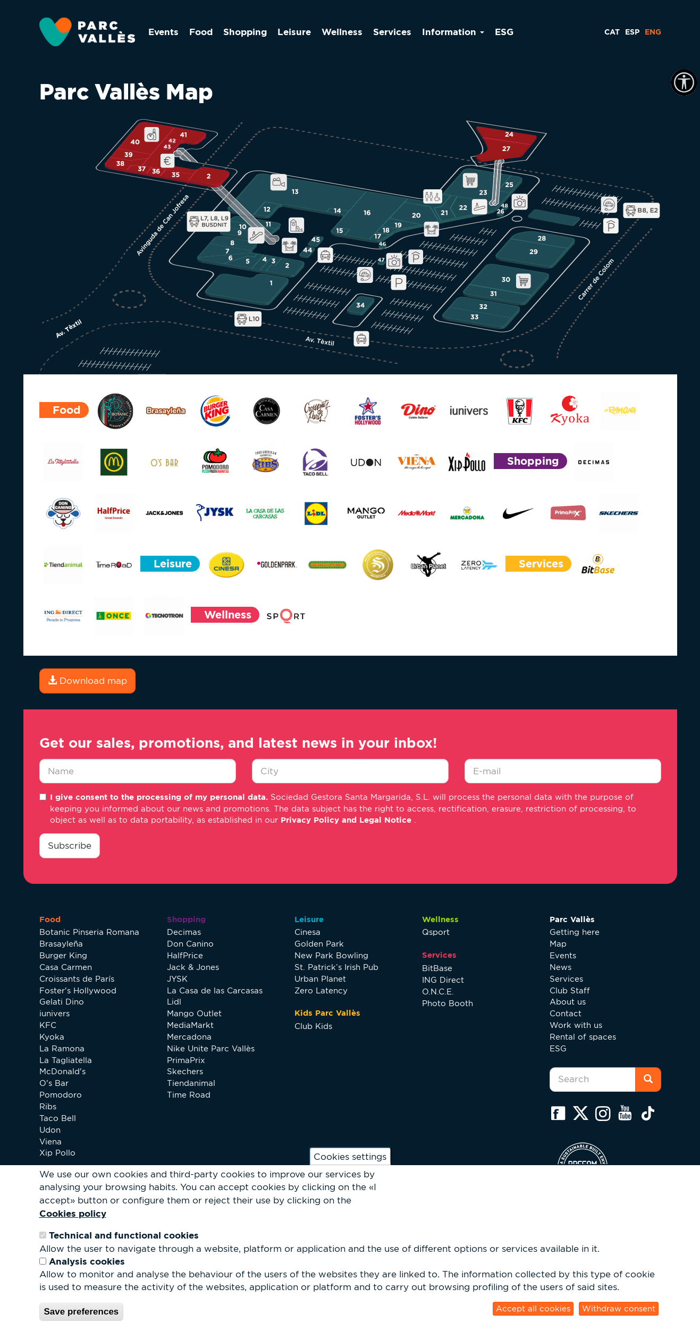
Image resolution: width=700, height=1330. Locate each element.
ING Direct (443, 979)
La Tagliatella (65, 1060)
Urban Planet (320, 978)
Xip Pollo (57, 1152)
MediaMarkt (190, 1025)
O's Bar (54, 1083)
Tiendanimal (191, 1083)
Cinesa (307, 931)
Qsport (436, 931)
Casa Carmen (65, 967)
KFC (47, 1025)
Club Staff (570, 990)
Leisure (294, 32)
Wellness (342, 32)
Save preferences (81, 1312)
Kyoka (51, 1036)
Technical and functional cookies (124, 1235)
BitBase (437, 968)
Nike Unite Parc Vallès (211, 1048)
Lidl (174, 1001)
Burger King (63, 955)
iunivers (54, 1013)
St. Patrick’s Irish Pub (336, 967)
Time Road (188, 1094)
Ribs (47, 1106)
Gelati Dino (61, 1001)
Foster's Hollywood (77, 990)
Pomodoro (60, 1094)
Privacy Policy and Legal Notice (347, 819)
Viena (50, 1141)
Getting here (575, 931)
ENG (653, 32)
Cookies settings (350, 1156)
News (560, 967)
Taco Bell (57, 1118)
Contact (565, 1013)
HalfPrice (185, 955)
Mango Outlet (194, 1013)
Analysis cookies (87, 1261)
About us (568, 1001)
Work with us (576, 1025)
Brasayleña (61, 943)
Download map (87, 680)
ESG (504, 32)
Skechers (185, 1071)
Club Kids (313, 1026)
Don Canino (190, 943)
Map (558, 943)
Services (392, 32)
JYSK (177, 978)
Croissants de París (76, 978)
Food (201, 32)
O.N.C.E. (438, 991)
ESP (632, 32)
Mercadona (189, 1036)
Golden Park (319, 943)
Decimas (184, 931)
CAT (612, 32)
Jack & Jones (193, 967)
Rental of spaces (583, 1036)
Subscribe (69, 845)
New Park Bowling (331, 955)
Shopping (245, 32)
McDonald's (62, 1071)
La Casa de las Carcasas (215, 990)
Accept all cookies (533, 1308)
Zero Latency (321, 990)
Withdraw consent (618, 1308)
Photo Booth (447, 1003)
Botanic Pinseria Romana (89, 931)
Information (453, 32)
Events (163, 32)
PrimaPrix (186, 1060)
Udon (50, 1129)
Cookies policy (72, 1213)
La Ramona (62, 1048)
